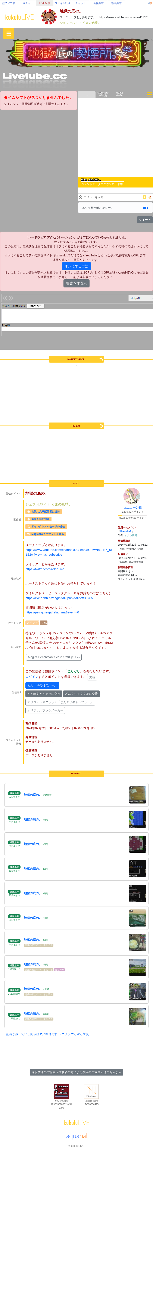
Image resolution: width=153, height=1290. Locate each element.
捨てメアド (8, 3)
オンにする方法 (76, 266)
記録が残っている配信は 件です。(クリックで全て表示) (47, 1034)
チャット (80, 3)
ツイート (145, 219)
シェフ (65, 22)
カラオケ (59, 970)
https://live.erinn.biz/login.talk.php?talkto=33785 (59, 598)
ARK (43, 623)
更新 (92, 677)
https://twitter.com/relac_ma (45, 569)
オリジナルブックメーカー (45, 710)
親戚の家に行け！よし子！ (39, 945)
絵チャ (27, 3)
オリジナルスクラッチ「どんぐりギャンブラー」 (60, 702)
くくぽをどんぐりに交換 (43, 693)
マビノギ (32, 623)
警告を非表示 (76, 283)
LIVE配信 (44, 3)
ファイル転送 (62, 3)
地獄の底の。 (33, 794)
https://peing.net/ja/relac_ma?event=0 (52, 612)
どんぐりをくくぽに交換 (81, 693)
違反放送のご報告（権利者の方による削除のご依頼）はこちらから (76, 1072)
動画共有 (116, 3)
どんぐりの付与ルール (42, 685)
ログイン (31, 676)
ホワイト (76, 22)
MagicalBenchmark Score (54, 657)
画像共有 (98, 3)
